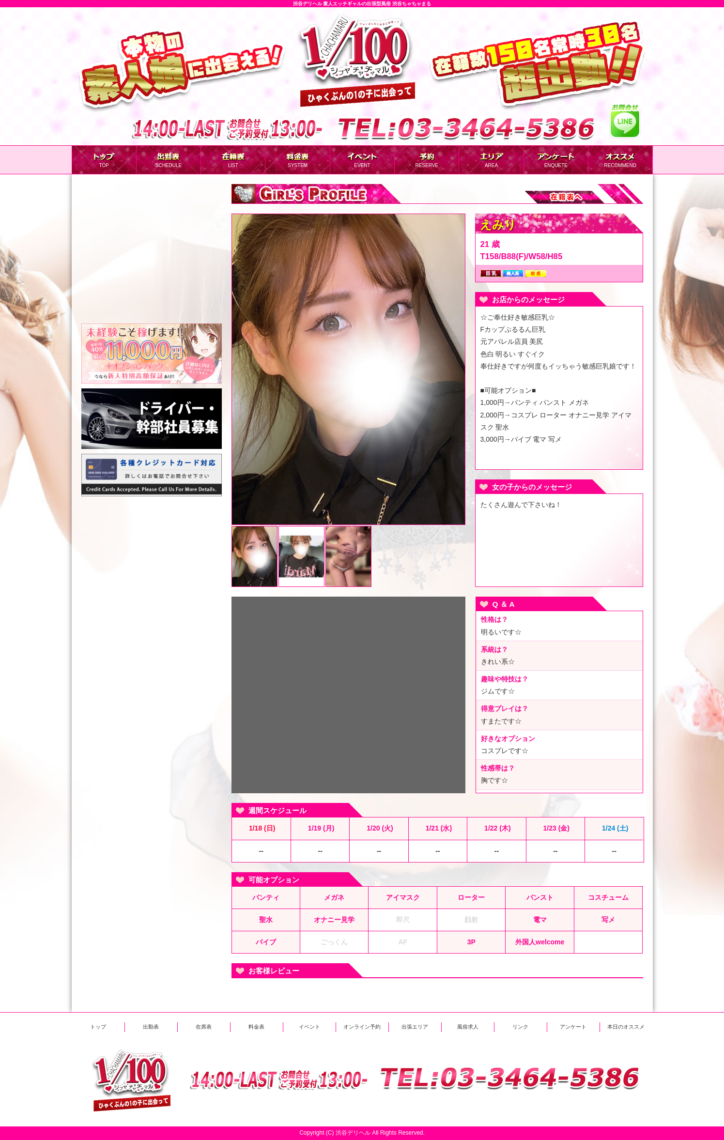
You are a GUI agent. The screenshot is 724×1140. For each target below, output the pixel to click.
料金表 (256, 1027)
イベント (309, 1027)
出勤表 (151, 1027)
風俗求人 (467, 1027)
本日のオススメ (626, 1027)
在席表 (204, 1027)
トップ (98, 1027)
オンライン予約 (362, 1027)
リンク (520, 1027)
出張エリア (414, 1027)
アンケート (573, 1027)
